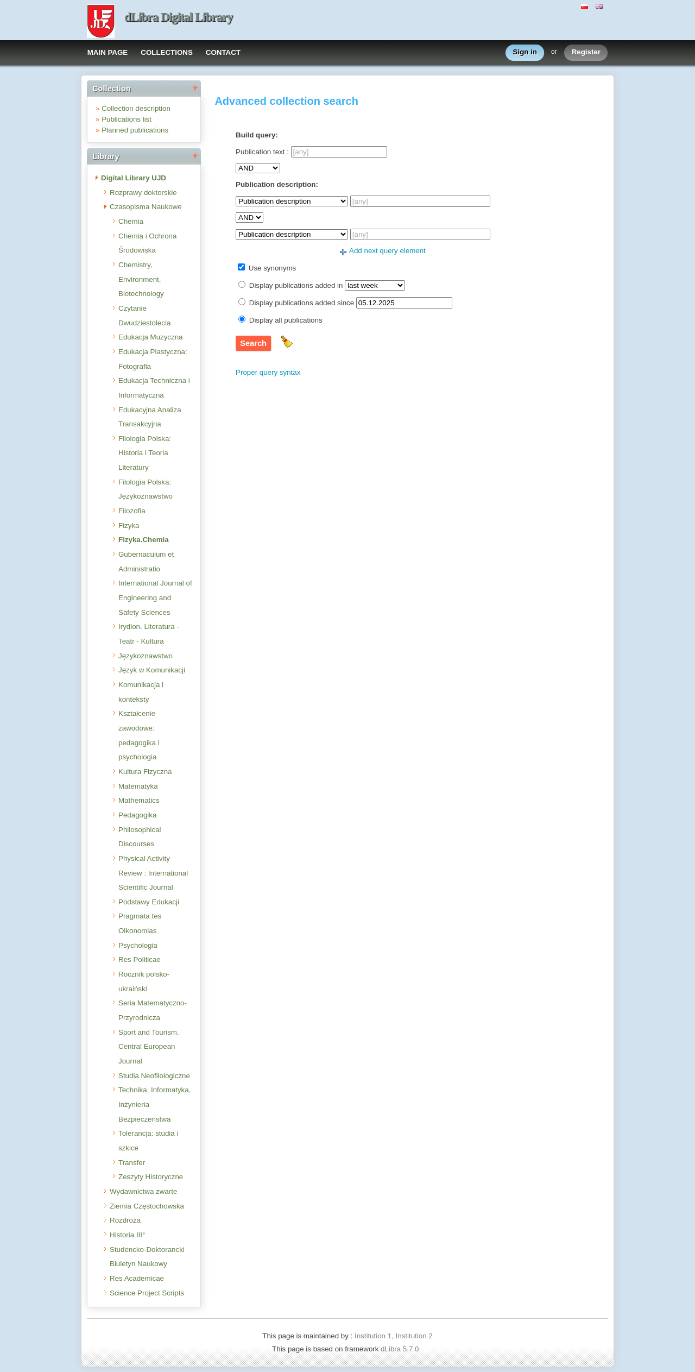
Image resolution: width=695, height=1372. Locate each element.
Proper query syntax (268, 372)
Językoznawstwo (145, 656)
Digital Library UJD (133, 178)
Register (586, 52)
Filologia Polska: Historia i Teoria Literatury (144, 453)
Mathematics (139, 800)
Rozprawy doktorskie (143, 192)
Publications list (126, 119)
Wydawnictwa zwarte (143, 1191)
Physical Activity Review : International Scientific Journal (153, 872)
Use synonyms (272, 268)
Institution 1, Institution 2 (394, 1336)
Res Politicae (139, 959)
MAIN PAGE (107, 52)
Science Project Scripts (147, 1293)
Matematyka (138, 786)
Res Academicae (137, 1278)
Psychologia (137, 945)
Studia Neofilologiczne (154, 1076)
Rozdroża (125, 1220)
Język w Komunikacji (151, 670)
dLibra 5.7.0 (401, 1349)
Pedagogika (137, 815)
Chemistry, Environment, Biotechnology (141, 279)
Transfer (131, 1163)
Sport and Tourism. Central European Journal (148, 1046)
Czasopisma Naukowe (146, 207)
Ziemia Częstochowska (147, 1206)
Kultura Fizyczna (145, 771)
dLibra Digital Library (178, 17)
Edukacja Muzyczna (150, 337)
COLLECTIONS (167, 52)
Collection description (136, 108)
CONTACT (223, 52)
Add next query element (387, 251)
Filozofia (132, 511)
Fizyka (129, 525)
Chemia (130, 221)
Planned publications (135, 130)
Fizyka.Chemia (143, 540)
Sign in (525, 52)
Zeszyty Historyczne (150, 1177)
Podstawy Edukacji (148, 902)
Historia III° (127, 1235)
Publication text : (262, 152)
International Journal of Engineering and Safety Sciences (155, 597)
